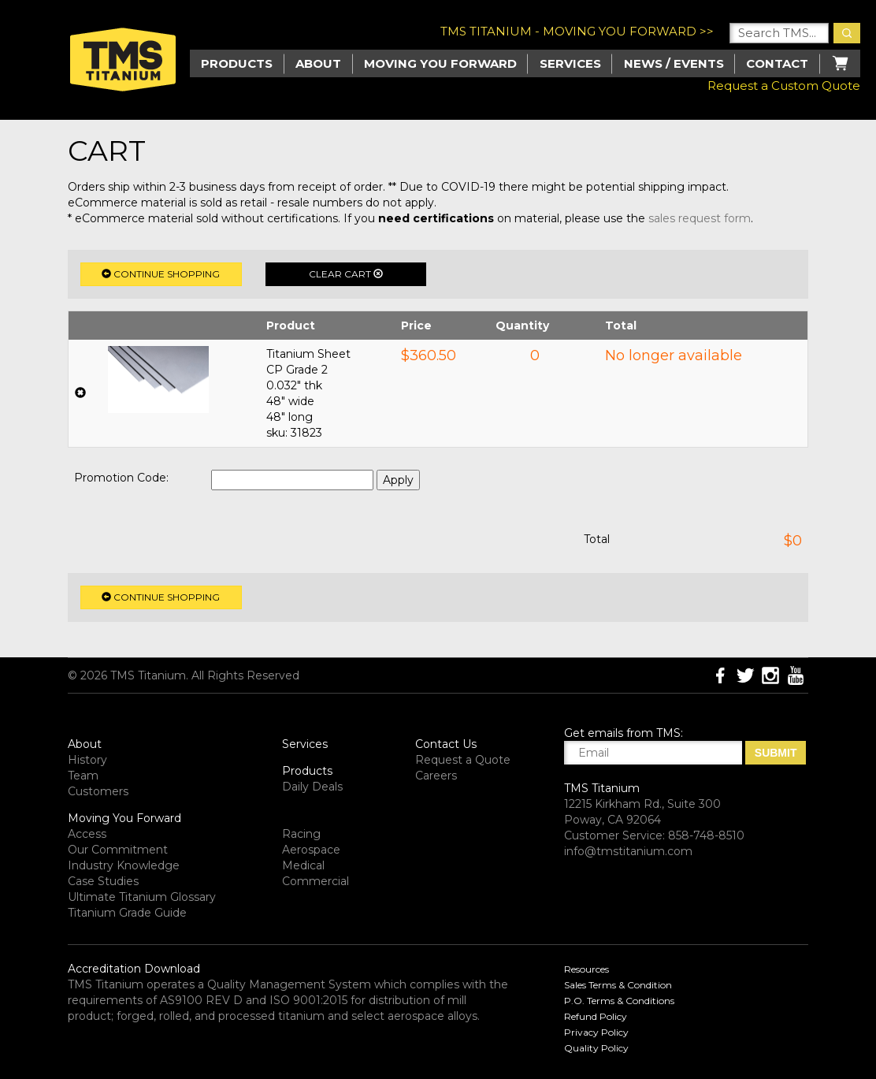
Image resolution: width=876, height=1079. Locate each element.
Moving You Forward (124, 818)
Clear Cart (346, 274)
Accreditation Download (134, 969)
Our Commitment (118, 850)
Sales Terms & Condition (618, 985)
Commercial (315, 881)
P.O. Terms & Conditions (619, 1000)
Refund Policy (595, 1016)
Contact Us (446, 744)
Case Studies (103, 881)
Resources (586, 969)
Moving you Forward (440, 63)
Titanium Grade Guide (127, 913)
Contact (777, 63)
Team (83, 775)
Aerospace (311, 850)
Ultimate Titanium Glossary (142, 897)
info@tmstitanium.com (628, 851)
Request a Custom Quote (783, 85)
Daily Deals (312, 786)
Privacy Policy (596, 1032)
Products (307, 771)
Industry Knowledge (124, 865)
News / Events (674, 63)
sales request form (699, 218)
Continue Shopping (161, 274)
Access (87, 834)
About (318, 63)
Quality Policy (596, 1048)
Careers (436, 775)
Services (570, 63)
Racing (301, 834)
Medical (303, 865)
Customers (98, 791)
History (87, 760)
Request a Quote (462, 760)
